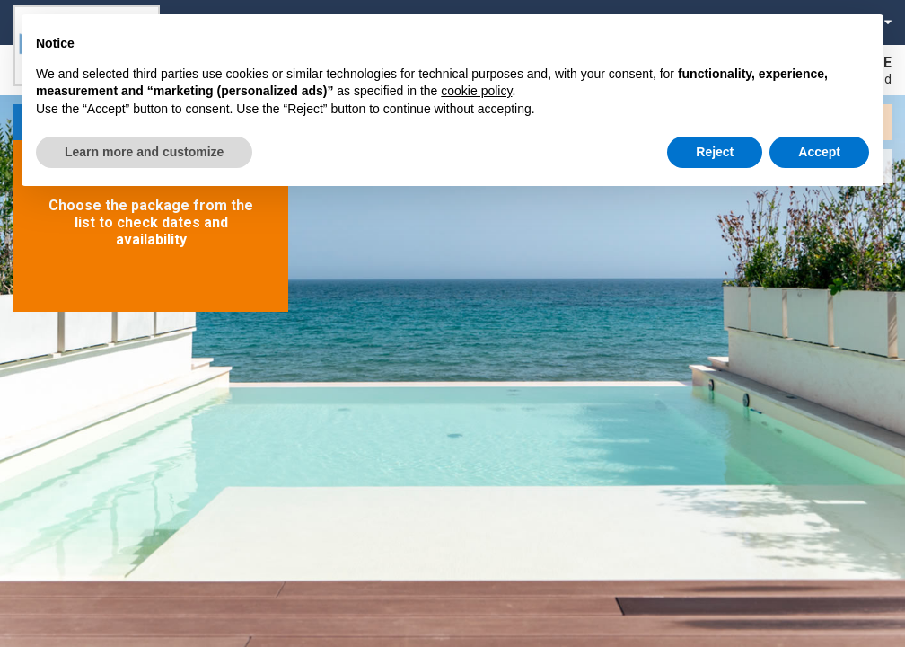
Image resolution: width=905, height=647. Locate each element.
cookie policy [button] (476, 91)
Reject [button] (715, 152)
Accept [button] (819, 152)
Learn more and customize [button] (144, 152)
